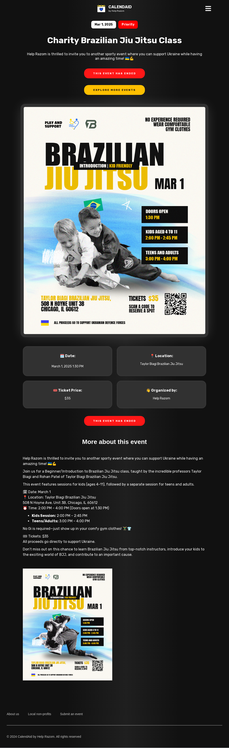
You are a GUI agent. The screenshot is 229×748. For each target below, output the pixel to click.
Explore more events (114, 90)
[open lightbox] (114, 225)
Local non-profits (39, 714)
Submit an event (71, 714)
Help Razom (161, 398)
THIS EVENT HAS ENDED (114, 73)
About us (13, 714)
